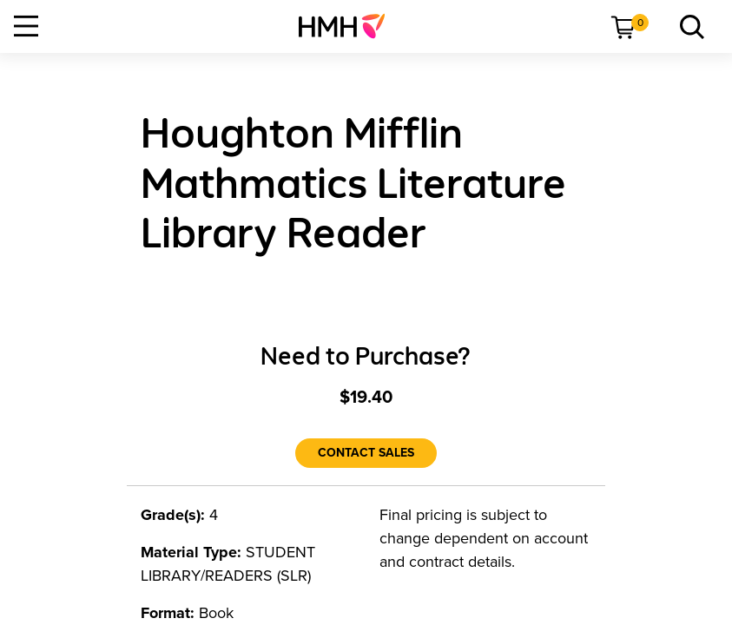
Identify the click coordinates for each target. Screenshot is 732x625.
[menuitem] (349, 26)
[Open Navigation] (26, 26)
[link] (349, 26)
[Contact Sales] (366, 453)
